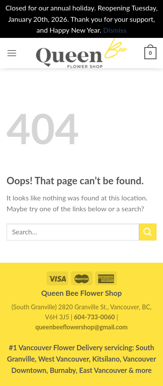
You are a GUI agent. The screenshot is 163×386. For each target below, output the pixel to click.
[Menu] (12, 53)
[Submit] (147, 231)
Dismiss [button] (114, 30)
